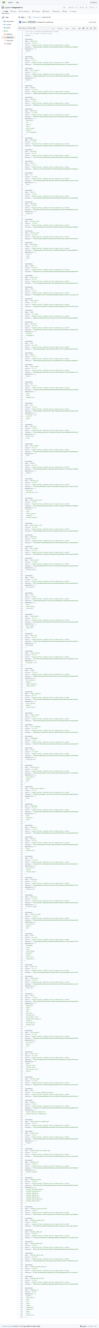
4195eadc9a (32, 22)
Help (17, 2)
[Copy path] (49, 17)
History (74, 28)
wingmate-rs (17, 7)
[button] (29, 17)
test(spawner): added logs (45, 22)
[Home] (3, 2)
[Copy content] (83, 28)
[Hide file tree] (3, 17)
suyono (8, 7)
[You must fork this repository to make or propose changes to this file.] (91, 28)
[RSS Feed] (64, 7)
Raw (53, 28)
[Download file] (79, 28)
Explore (10, 2)
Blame (67, 28)
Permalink (59, 28)
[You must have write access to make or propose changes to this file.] (94, 28)
